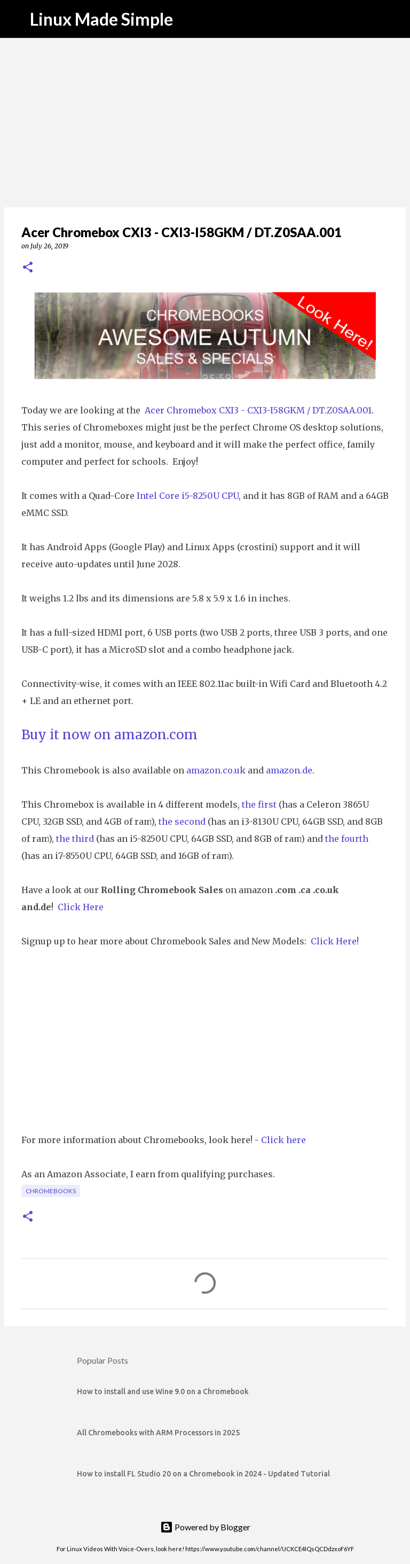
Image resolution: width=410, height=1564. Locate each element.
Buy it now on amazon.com (109, 734)
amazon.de (289, 770)
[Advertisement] (205, 123)
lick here (286, 1140)
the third (75, 838)
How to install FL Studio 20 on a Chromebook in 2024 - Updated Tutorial (203, 1473)
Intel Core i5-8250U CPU (188, 495)
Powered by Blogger (205, 1527)
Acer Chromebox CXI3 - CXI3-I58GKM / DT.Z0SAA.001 (258, 410)
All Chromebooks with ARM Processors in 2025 (158, 1432)
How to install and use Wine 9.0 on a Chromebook (163, 1391)
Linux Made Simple (101, 19)
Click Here (81, 907)
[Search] (395, 19)
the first (259, 804)
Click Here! (335, 941)
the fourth (346, 838)
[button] (27, 268)
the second (182, 821)
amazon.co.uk (216, 770)
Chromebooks (51, 1191)
